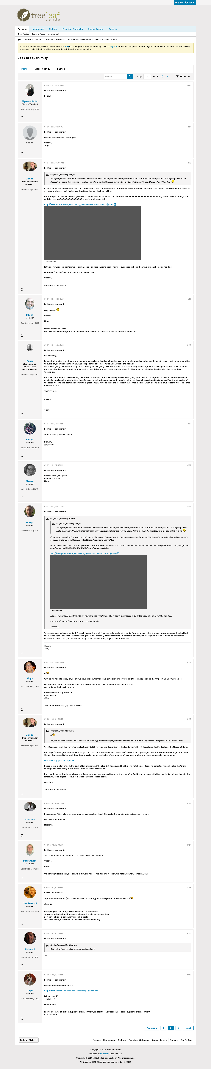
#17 (189, 127)
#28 (189, 887)
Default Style (28, 1040)
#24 (189, 662)
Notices (53, 29)
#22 (189, 465)
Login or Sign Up (185, 2)
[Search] (118, 76)
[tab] (24, 69)
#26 (189, 803)
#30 (189, 974)
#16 (189, 85)
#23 (189, 506)
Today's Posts (38, 34)
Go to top (186, 1040)
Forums (22, 29)
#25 (189, 719)
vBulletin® (104, 1053)
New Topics (23, 34)
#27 (189, 845)
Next (188, 1028)
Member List (53, 34)
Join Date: (25, 109)
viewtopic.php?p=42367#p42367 (60, 760)
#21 (189, 423)
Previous (152, 1028)
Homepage (38, 29)
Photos (61, 68)
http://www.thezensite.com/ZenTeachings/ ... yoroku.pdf (71, 990)
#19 (189, 299)
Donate (113, 29)
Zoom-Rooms (95, 29)
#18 (189, 163)
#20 (189, 345)
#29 (189, 933)
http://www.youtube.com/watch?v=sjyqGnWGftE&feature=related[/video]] (80, 204)
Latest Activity (42, 68)
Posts (24, 68)
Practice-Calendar (73, 29)
